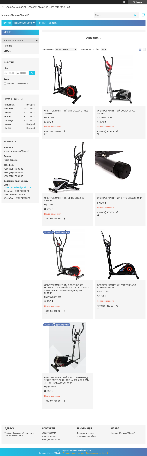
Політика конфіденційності (97, 453)
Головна (7, 23)
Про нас (41, 23)
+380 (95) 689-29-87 (51, 439)
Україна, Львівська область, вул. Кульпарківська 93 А (19, 434)
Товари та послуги (23, 23)
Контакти (52, 23)
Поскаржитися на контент (73, 453)
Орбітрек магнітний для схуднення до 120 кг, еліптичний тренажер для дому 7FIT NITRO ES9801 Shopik (66, 380)
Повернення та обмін (86, 436)
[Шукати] (135, 15)
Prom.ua (87, 450)
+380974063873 (49, 433)
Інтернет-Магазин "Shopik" (123, 433)
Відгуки (7, 51)
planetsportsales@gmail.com (17, 187)
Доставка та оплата (85, 433)
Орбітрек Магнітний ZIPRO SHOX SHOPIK (119, 198)
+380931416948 (49, 436)
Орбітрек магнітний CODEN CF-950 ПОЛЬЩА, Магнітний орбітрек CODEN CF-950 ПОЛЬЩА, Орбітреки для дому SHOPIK (67, 289)
